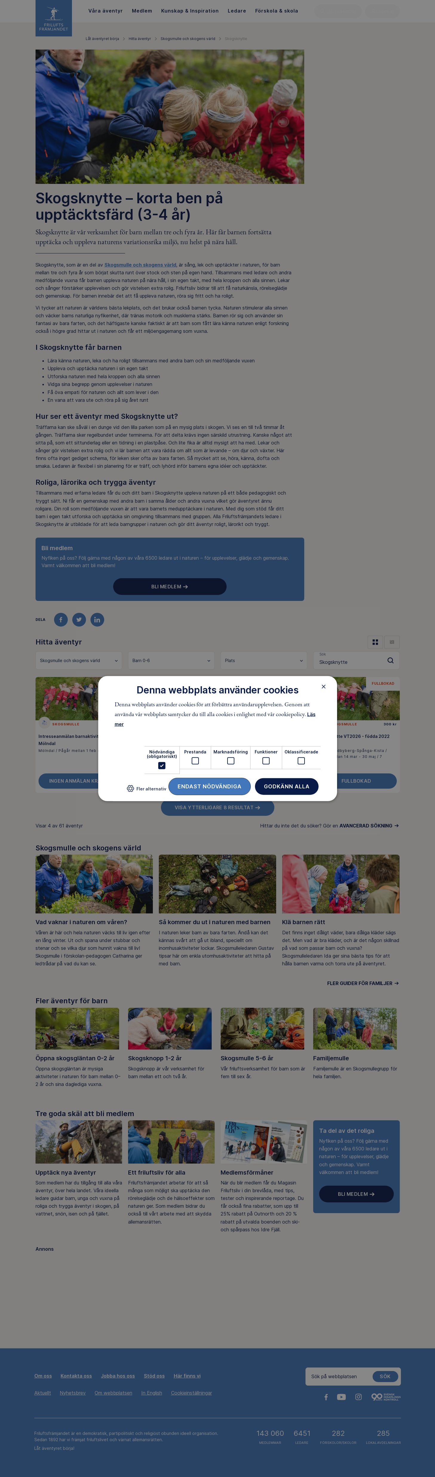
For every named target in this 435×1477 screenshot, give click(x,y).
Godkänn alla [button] (287, 786)
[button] (146, 791)
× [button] (323, 686)
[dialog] (217, 738)
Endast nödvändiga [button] (210, 786)
